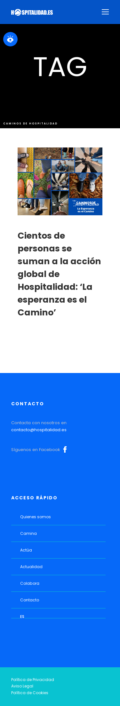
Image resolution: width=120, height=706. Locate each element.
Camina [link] (28, 533)
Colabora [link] (29, 583)
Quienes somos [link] (35, 517)
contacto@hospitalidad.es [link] (39, 430)
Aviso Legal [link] (22, 686)
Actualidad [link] (31, 566)
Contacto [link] (29, 600)
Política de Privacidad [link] (32, 679)
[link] (10, 39)
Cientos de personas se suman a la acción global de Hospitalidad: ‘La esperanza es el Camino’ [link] (59, 274)
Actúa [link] (26, 550)
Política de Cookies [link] (29, 692)
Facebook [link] (65, 449)
